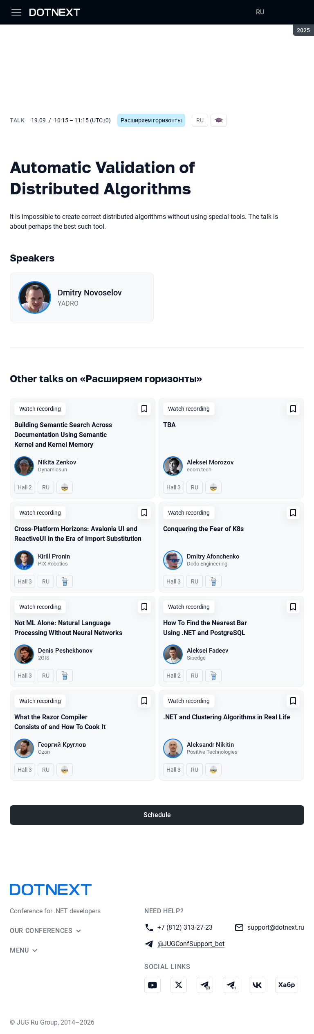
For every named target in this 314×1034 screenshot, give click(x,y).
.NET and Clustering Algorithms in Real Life (226, 717)
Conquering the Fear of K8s (203, 529)
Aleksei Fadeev (207, 650)
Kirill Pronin (54, 556)
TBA (169, 425)
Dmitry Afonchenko (213, 556)
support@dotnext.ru (275, 927)
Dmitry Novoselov (90, 292)
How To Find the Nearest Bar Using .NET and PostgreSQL (205, 628)
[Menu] (16, 12)
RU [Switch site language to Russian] (260, 12)
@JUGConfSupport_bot (190, 943)
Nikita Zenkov (57, 462)
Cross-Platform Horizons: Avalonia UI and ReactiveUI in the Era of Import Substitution (77, 534)
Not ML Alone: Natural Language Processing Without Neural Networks (68, 628)
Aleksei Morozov (210, 462)
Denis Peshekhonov (65, 650)
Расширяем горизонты (151, 120)
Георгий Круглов (62, 744)
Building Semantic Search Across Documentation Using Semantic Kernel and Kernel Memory (63, 434)
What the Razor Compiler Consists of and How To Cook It (59, 722)
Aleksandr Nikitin (210, 744)
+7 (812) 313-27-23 (185, 927)
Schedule (157, 815)
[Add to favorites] (144, 408)
